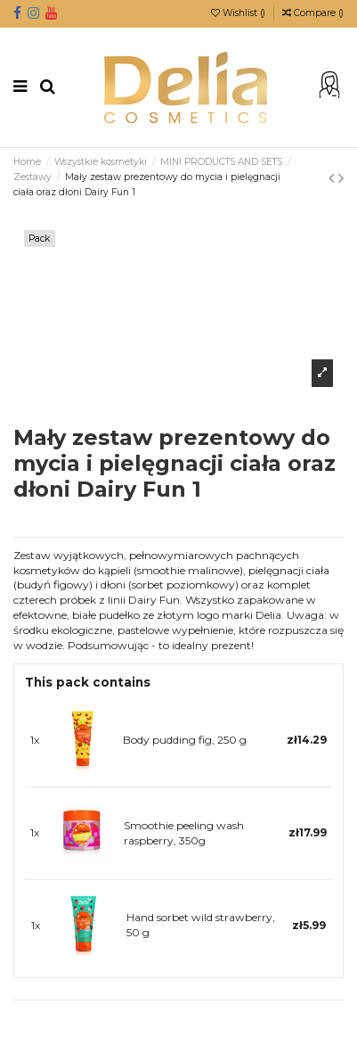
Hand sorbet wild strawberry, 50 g (200, 924)
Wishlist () (239, 13)
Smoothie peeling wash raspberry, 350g (184, 833)
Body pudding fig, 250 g (185, 739)
